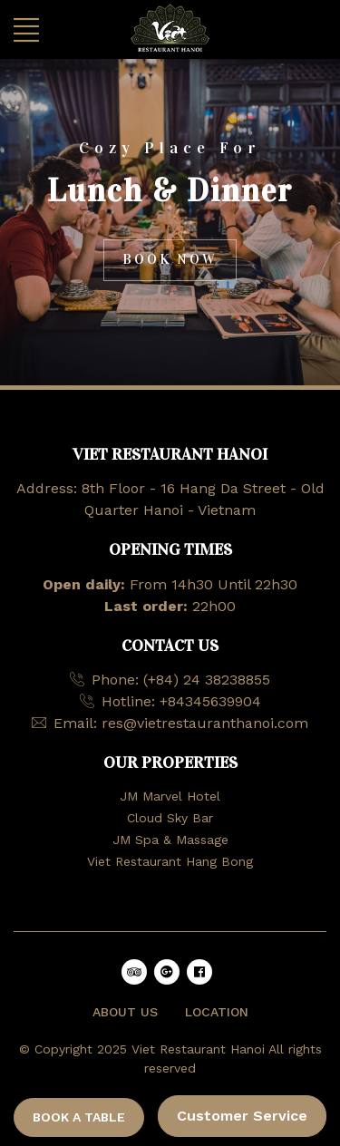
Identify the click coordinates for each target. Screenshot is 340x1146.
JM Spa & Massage (170, 839)
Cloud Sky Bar (170, 818)
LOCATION (216, 1012)
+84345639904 (210, 701)
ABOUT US (125, 1012)
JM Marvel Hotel (170, 796)
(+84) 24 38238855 (206, 679)
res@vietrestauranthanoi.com (205, 723)
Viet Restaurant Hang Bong (170, 861)
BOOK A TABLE (79, 1117)
